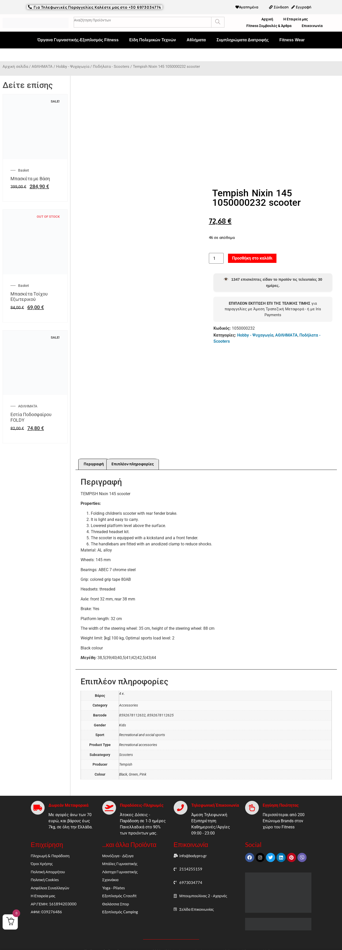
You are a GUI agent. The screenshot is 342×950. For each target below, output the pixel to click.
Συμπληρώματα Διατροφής (243, 40)
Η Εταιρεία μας (295, 19)
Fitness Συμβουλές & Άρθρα (269, 26)
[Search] (217, 22)
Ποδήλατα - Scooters (111, 66)
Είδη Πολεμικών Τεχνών (152, 40)
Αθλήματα (196, 40)
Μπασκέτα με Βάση (30, 178)
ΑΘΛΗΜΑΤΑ (42, 66)
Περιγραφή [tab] (94, 451)
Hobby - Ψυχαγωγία (72, 66)
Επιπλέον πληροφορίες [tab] (132, 451)
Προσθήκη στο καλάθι (252, 252)
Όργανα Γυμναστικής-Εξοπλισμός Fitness (78, 40)
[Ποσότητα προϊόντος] (216, 252)
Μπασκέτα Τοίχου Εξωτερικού (29, 296)
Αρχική (267, 19)
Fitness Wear (292, 40)
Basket (23, 170)
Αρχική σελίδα (15, 66)
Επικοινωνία (312, 26)
